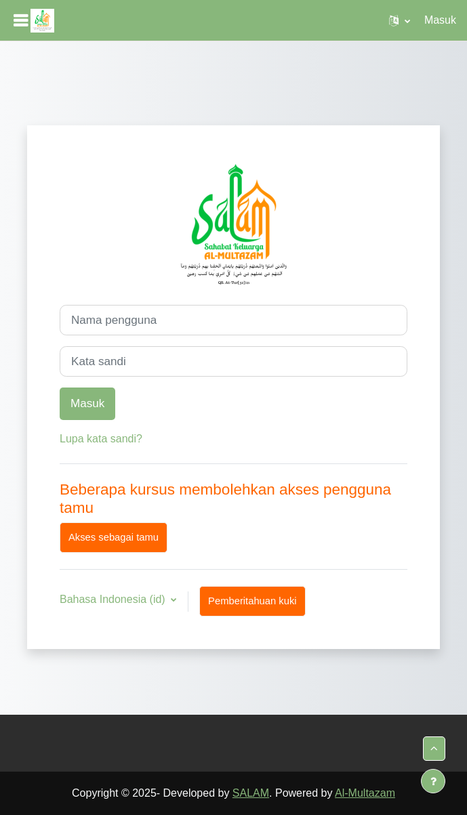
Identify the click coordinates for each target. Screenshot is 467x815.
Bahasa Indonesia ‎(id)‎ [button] (114, 599)
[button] (399, 20)
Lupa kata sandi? (101, 438)
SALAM (250, 793)
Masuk (440, 20)
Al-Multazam (365, 793)
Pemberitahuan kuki (252, 600)
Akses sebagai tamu (113, 537)
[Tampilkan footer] (433, 781)
